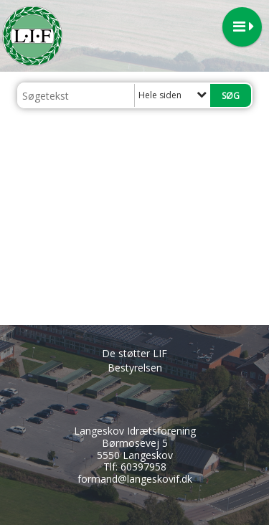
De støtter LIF (134, 353)
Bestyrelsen (135, 367)
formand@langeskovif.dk (134, 479)
